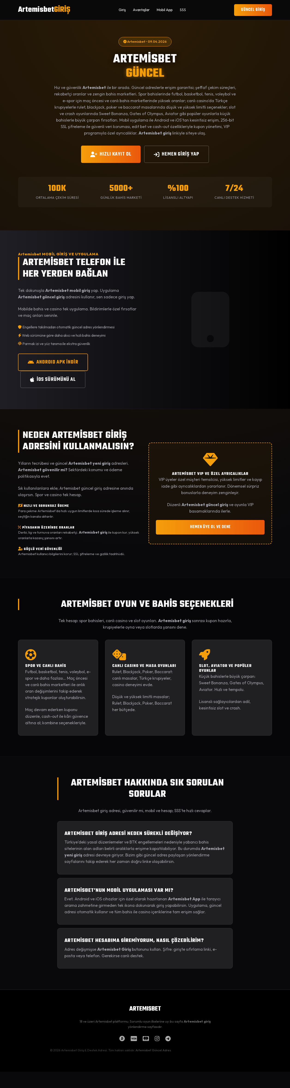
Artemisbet (44, 10)
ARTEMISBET (145, 1009)
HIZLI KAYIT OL (110, 154)
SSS (183, 9)
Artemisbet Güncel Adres (153, 1050)
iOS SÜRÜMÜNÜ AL (53, 379)
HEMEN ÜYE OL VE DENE (210, 527)
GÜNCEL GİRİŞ (253, 10)
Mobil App (165, 9)
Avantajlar (141, 9)
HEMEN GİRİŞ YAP (176, 154)
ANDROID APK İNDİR (53, 362)
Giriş (122, 9)
